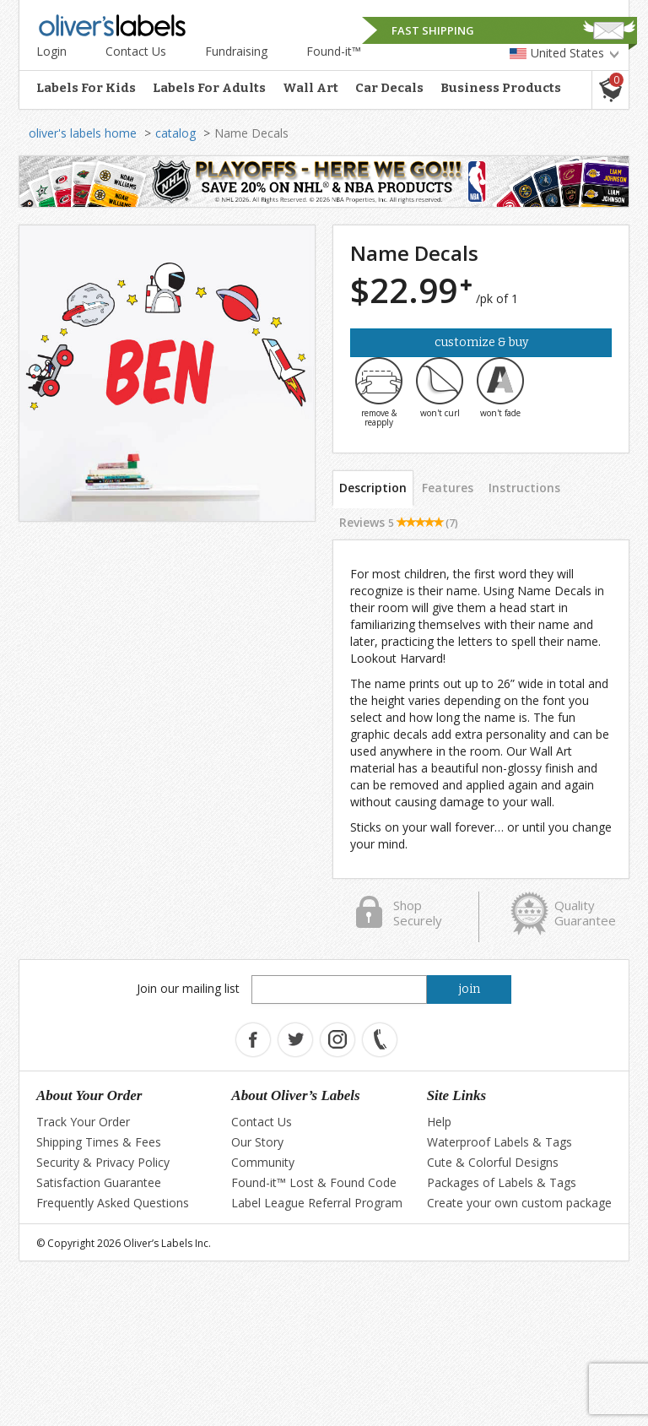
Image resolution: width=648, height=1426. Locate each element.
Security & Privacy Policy (103, 1162)
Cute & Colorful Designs (493, 1162)
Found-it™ (333, 51)
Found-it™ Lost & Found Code (314, 1182)
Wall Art (310, 87)
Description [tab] (373, 488)
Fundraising (236, 51)
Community (262, 1162)
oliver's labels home (83, 133)
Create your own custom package (519, 1203)
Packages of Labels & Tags (501, 1182)
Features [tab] (447, 488)
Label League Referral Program (316, 1203)
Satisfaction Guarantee (98, 1182)
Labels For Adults (209, 87)
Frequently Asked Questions (112, 1203)
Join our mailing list (188, 988)
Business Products (500, 87)
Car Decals (389, 87)
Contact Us (135, 51)
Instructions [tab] (524, 488)
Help (439, 1122)
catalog (175, 133)
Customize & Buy (481, 342)
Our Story (257, 1142)
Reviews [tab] (398, 522)
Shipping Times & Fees (98, 1142)
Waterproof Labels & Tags (499, 1142)
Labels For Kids (86, 87)
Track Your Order (83, 1122)
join (469, 989)
